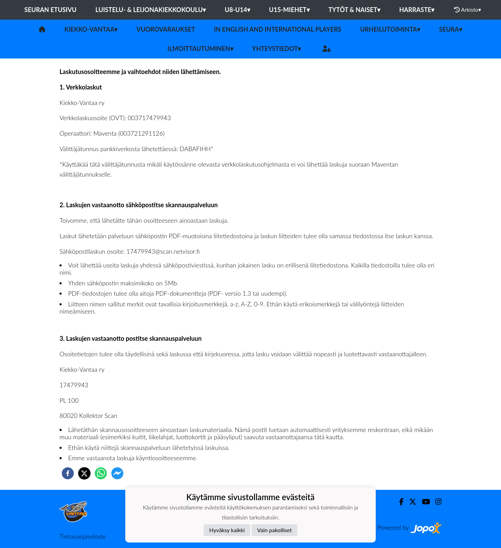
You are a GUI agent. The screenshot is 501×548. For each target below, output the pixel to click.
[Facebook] (399, 501)
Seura (450, 29)
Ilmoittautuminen (200, 48)
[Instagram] (435, 501)
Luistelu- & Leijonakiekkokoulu (150, 9)
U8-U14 (237, 9)
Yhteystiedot (276, 48)
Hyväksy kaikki (227, 530)
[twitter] (84, 473)
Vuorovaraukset (165, 29)
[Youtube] (423, 501)
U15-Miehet (289, 9)
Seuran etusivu (50, 9)
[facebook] (68, 473)
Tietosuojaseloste (83, 536)
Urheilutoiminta (390, 29)
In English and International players (277, 29)
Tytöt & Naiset (355, 9)
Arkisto (467, 10)
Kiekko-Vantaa (90, 29)
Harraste (416, 9)
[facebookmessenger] (117, 473)
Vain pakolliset (274, 530)
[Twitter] (410, 501)
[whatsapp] (101, 473)
